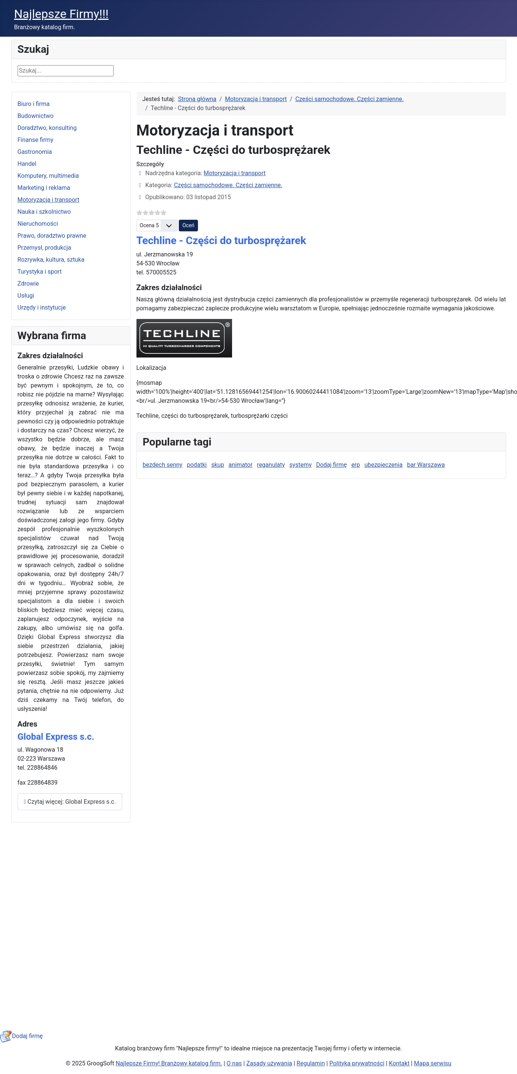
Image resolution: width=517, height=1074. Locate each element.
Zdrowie (28, 283)
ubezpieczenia (383, 464)
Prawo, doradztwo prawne (52, 235)
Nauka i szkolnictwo (44, 211)
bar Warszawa (426, 464)
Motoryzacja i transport (48, 199)
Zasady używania (269, 1063)
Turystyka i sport (40, 271)
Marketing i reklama (44, 187)
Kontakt (399, 1063)
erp (355, 464)
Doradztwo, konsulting (47, 127)
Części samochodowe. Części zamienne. (228, 185)
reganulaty (271, 464)
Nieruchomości (38, 223)
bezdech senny (163, 464)
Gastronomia (35, 151)
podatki (197, 464)
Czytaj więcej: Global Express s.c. (70, 801)
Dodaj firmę (331, 464)
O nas (234, 1063)
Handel (27, 163)
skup (217, 464)
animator (241, 464)
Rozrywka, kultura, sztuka (51, 259)
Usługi (26, 295)
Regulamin (311, 1063)
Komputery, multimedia (48, 175)
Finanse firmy (36, 139)
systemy (300, 464)
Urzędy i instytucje (42, 307)
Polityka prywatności (356, 1063)
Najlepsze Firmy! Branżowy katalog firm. (168, 1063)
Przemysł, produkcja (44, 247)
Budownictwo (36, 115)
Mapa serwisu (432, 1063)
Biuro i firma (34, 103)
